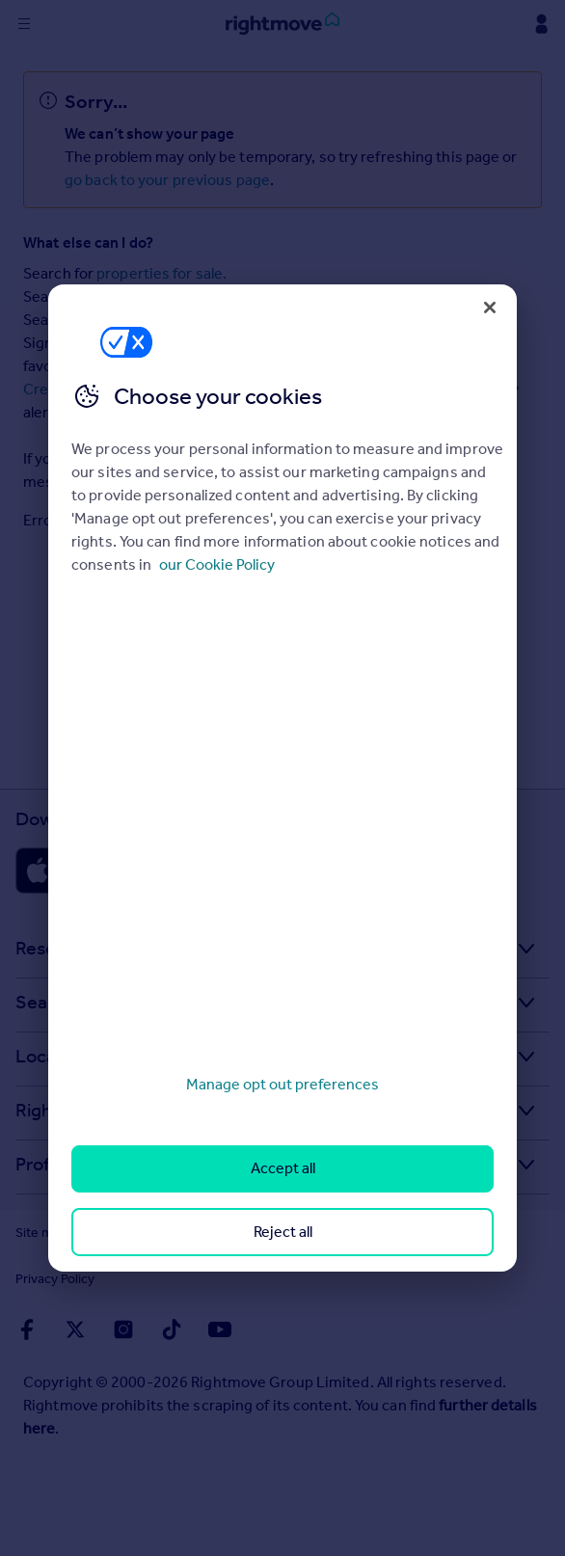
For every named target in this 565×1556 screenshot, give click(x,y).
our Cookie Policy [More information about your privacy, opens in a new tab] (217, 564)
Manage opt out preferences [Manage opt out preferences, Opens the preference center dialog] (282, 1084)
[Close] (490, 307)
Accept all (283, 1168)
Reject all (283, 1231)
